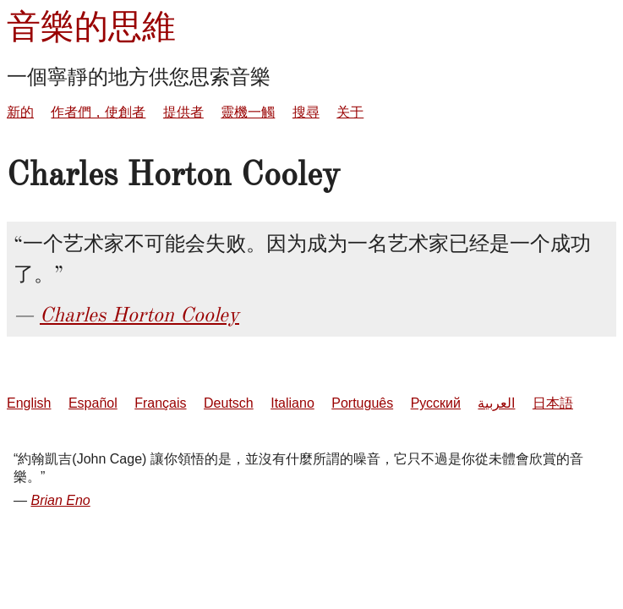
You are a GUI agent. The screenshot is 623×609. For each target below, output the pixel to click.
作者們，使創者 (98, 112)
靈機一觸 (248, 112)
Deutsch (229, 403)
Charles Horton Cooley (139, 314)
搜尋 (306, 112)
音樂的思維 (91, 26)
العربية (496, 403)
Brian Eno (60, 500)
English (29, 403)
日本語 (553, 403)
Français (160, 403)
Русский (436, 403)
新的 (20, 112)
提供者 (183, 112)
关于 (349, 112)
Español (92, 403)
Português (362, 403)
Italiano (292, 403)
